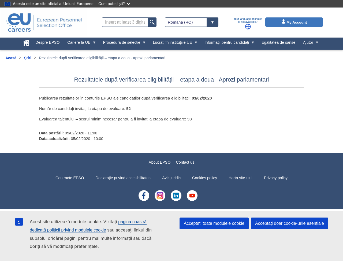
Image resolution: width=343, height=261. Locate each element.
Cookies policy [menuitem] (204, 178)
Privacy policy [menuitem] (276, 178)
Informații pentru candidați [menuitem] (228, 43)
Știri (27, 58)
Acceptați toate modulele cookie (214, 223)
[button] (248, 26)
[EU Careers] (44, 22)
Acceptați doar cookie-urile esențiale (289, 223)
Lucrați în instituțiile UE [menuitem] (173, 43)
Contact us (185, 162)
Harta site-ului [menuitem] (240, 178)
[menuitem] (26, 42)
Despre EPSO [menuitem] (47, 42)
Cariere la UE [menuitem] (80, 43)
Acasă (10, 58)
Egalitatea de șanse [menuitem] (278, 42)
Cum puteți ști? (114, 3)
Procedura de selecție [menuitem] (122, 43)
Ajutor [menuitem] (309, 43)
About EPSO (160, 162)
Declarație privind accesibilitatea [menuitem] (123, 178)
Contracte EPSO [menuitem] (69, 178)
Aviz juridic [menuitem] (171, 178)
